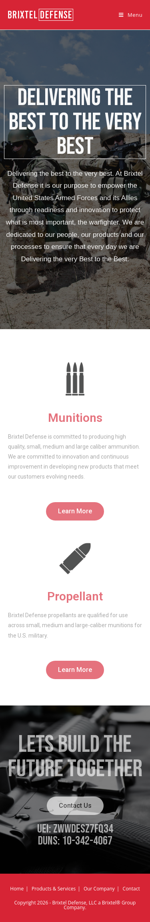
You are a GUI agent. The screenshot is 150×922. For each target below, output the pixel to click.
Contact (131, 888)
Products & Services (54, 888)
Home (17, 888)
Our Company (99, 888)
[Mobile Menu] (130, 15)
